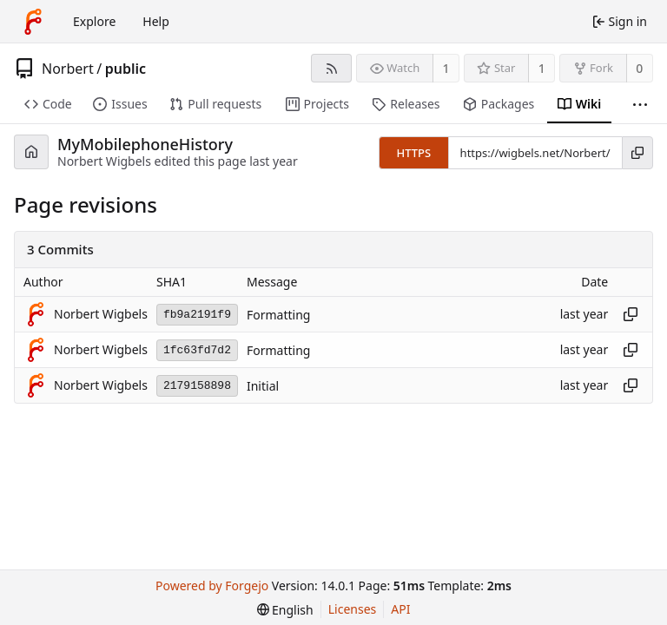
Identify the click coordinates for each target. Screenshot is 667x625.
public (125, 68)
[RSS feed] (331, 68)
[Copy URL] (637, 152)
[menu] (285, 610)
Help (155, 21)
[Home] (33, 21)
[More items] (640, 104)
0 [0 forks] (639, 68)
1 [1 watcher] (446, 68)
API (400, 609)
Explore (94, 21)
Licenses (352, 609)
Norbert (68, 68)
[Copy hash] (630, 314)
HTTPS (413, 153)
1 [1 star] (541, 68)
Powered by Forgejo (211, 585)
